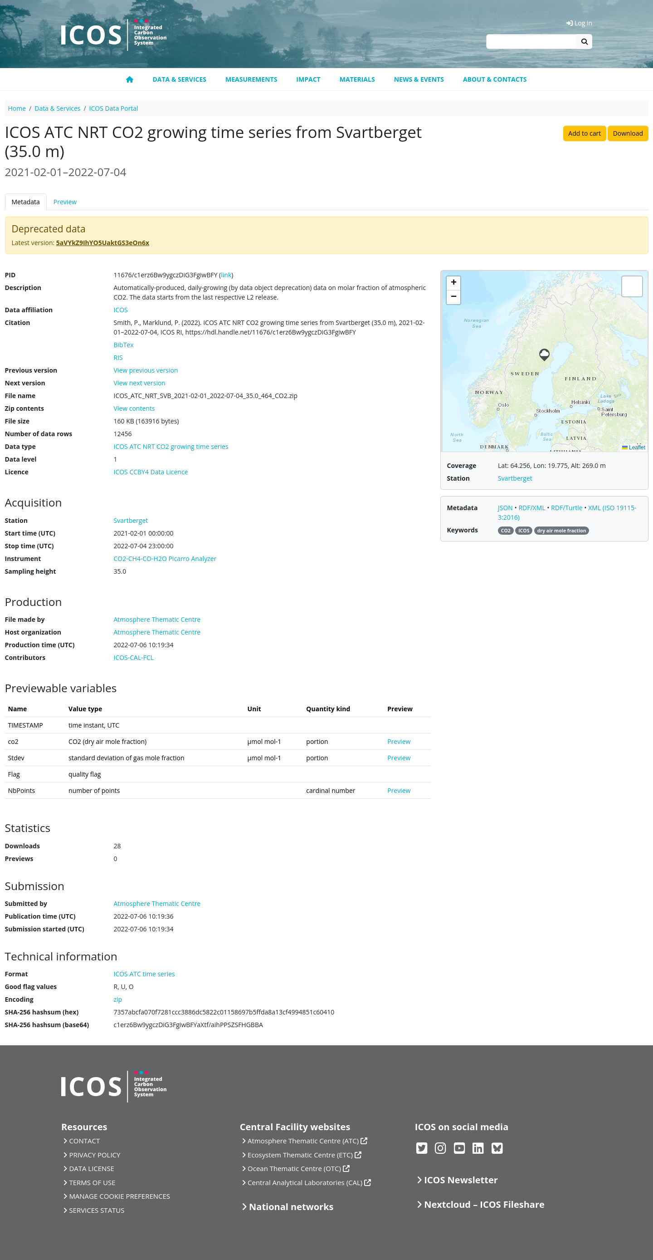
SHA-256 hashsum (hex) (42, 1012)
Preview (65, 201)
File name (20, 395)
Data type (20, 446)
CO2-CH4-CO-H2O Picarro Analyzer (165, 558)
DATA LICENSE (91, 1168)
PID (10, 275)
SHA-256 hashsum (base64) (47, 1024)
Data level (21, 459)
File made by (25, 619)
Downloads (22, 846)
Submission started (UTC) (44, 929)
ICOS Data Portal (113, 108)
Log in (579, 23)
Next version (25, 383)
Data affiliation (29, 309)
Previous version (31, 370)
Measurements (251, 79)
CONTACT (84, 1140)
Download (628, 133)
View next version (140, 383)
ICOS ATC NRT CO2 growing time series (171, 446)
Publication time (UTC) (40, 916)
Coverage (462, 465)
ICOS (121, 309)
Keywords (462, 530)
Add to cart (584, 133)
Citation (17, 322)
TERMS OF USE (92, 1182)
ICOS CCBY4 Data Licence (151, 472)
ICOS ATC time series (144, 974)
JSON (506, 507)
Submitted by (26, 903)
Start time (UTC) (30, 533)
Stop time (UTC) (29, 545)
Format (16, 974)
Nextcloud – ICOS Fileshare (484, 1204)
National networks (291, 1207)
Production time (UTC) (40, 644)
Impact (308, 79)
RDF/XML (532, 507)
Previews (19, 858)
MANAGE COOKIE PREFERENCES (119, 1196)
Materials (357, 79)
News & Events (419, 79)
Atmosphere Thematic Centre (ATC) (303, 1140)
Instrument (23, 558)
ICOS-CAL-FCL (134, 657)
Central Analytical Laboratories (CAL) (305, 1182)
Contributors (25, 657)
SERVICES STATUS (96, 1210)
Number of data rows (39, 433)
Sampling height (30, 571)
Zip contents (24, 408)
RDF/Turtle (567, 507)
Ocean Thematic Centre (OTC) (294, 1168)
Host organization (33, 632)
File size (17, 421)
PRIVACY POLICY (94, 1154)
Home (17, 108)
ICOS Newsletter (461, 1180)
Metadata (26, 201)
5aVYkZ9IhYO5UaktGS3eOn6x (102, 242)
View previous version (146, 370)
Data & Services (179, 79)
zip (118, 999)
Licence (17, 472)
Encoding (19, 999)
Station (16, 520)
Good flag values (31, 986)
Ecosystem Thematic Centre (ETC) (300, 1154)
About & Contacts (495, 79)
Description (23, 287)
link (226, 275)
